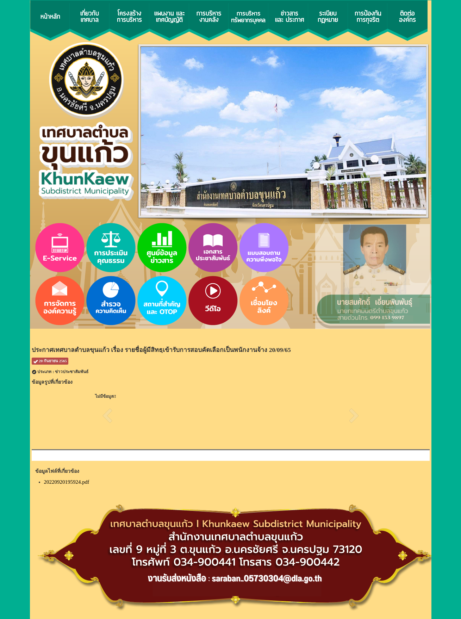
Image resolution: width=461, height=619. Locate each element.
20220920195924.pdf (66, 482)
